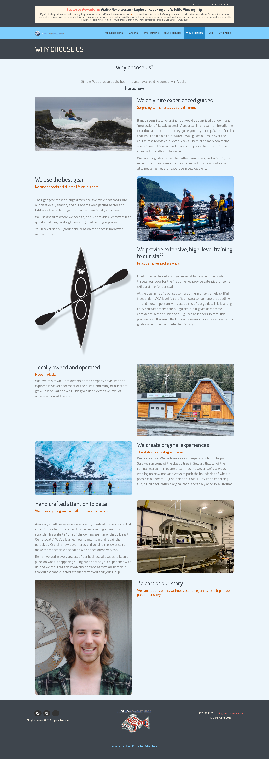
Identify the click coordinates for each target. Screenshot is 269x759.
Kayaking (133, 33)
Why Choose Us (194, 33)
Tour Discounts (172, 33)
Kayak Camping (151, 33)
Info (210, 33)
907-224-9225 (199, 4)
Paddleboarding (114, 33)
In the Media (224, 33)
